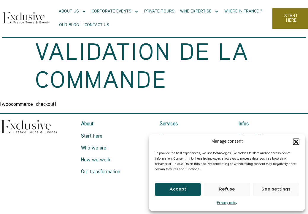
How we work (95, 160)
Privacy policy (227, 203)
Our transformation (100, 172)
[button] (296, 142)
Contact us (97, 25)
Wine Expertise (199, 12)
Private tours (159, 11)
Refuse (227, 189)
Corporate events (115, 12)
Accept (177, 189)
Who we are (93, 148)
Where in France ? (243, 11)
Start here (91, 136)
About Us (72, 12)
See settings (275, 189)
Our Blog (69, 25)
